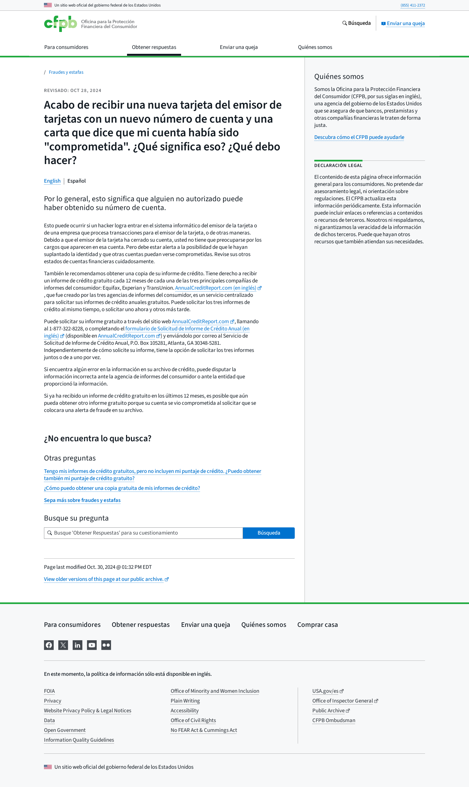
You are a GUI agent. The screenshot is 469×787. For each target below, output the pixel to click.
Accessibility (185, 711)
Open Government (65, 730)
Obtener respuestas (141, 624)
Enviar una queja (403, 23)
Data (49, 720)
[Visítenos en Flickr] (106, 644)
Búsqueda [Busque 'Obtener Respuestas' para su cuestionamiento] (269, 533)
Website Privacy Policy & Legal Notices (87, 711)
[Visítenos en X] (63, 644)
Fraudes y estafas (66, 72)
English (52, 181)
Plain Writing (185, 701)
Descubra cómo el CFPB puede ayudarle (359, 137)
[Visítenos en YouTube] (92, 644)
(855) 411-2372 (413, 5)
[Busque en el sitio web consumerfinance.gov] (356, 24)
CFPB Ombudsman (333, 720)
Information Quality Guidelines (79, 740)
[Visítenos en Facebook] (49, 644)
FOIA (49, 691)
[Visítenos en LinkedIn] (77, 644)
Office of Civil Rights (193, 720)
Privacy (52, 701)
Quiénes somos (263, 624)
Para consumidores (72, 624)
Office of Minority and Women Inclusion (215, 691)
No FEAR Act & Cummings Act (204, 730)
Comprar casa (317, 624)
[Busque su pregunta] (143, 533)
